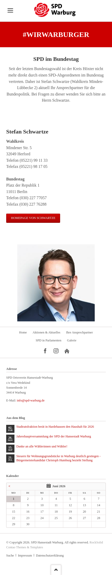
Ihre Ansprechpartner (79, 332)
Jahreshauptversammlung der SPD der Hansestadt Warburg (53, 436)
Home (23, 332)
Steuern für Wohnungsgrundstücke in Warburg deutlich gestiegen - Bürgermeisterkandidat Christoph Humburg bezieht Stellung (58, 458)
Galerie (71, 340)
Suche (10, 555)
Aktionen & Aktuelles (46, 332)
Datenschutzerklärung (49, 555)
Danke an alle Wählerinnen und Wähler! (41, 446)
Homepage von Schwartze (33, 218)
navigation (10, 10)
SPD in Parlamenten (48, 340)
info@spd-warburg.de (30, 400)
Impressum (25, 555)
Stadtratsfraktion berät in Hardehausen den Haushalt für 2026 (55, 426)
